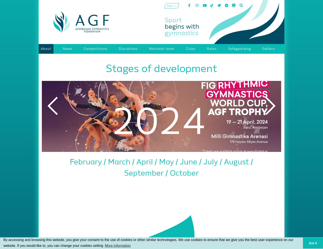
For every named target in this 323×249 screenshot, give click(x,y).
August (237, 162)
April (145, 162)
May (167, 162)
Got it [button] (313, 243)
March (120, 162)
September (145, 173)
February (87, 162)
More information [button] (118, 245)
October (184, 173)
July (212, 162)
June (189, 162)
